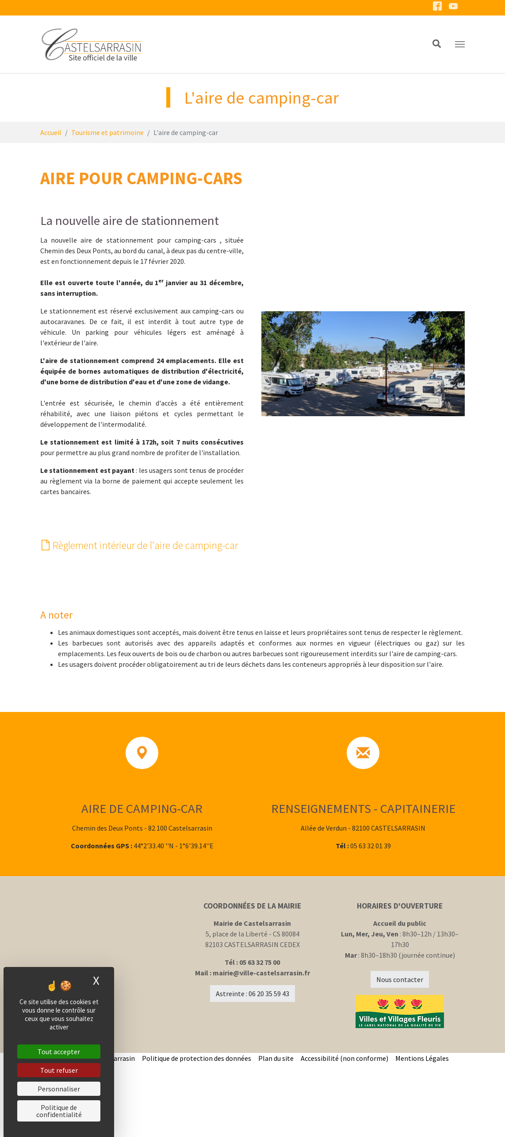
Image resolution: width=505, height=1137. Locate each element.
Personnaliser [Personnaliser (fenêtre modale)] (59, 1088)
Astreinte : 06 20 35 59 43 (252, 1067)
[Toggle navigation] (460, 44)
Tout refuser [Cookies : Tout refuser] (59, 1070)
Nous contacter (399, 1052)
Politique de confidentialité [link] (59, 1111)
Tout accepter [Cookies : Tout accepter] (59, 1051)
